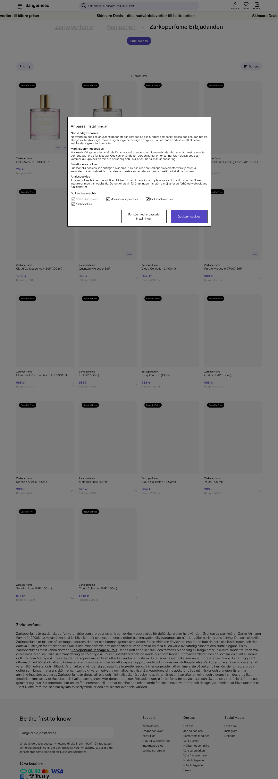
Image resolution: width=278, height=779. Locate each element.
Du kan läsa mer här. (84, 193)
